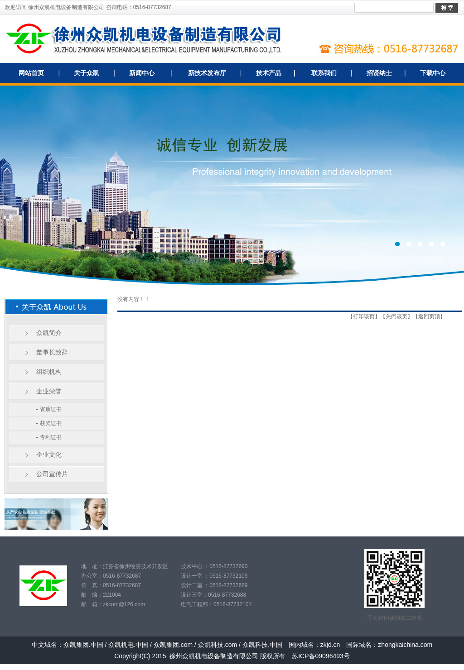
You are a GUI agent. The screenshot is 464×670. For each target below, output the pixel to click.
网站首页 (31, 73)
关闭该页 (396, 316)
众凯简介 (49, 332)
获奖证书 (51, 423)
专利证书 (51, 437)
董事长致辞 (52, 352)
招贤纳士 (379, 73)
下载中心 (432, 73)
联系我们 (324, 73)
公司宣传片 (52, 474)
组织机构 (49, 371)
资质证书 (51, 409)
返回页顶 (429, 316)
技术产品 (268, 73)
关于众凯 (86, 73)
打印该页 (364, 316)
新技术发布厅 (207, 73)
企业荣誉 (49, 391)
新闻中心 (142, 73)
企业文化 (49, 454)
